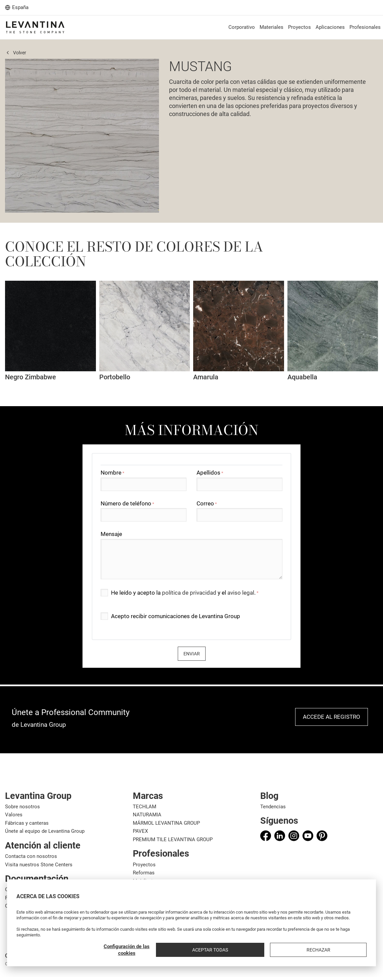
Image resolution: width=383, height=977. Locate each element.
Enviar (191, 653)
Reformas (144, 873)
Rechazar (349, 950)
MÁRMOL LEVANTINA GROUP (166, 823)
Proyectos (144, 865)
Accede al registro (331, 716)
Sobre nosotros (22, 807)
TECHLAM (144, 807)
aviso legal (240, 592)
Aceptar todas (302, 950)
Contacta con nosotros (31, 856)
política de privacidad (189, 592)
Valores (13, 815)
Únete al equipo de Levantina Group (45, 831)
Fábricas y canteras (27, 823)
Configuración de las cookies (249, 949)
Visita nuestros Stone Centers (38, 865)
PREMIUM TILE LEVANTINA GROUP (173, 839)
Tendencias (273, 807)
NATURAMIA (147, 815)
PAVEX (140, 831)
